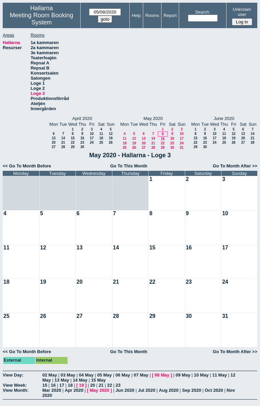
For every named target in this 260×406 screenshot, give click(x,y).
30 (82, 147)
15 (72, 138)
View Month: (15, 390)
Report (170, 15)
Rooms (152, 15)
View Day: (13, 375)
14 (63, 138)
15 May (98, 380)
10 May (201, 375)
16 (82, 138)
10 (91, 134)
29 (72, 147)
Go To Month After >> (235, 165)
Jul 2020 (146, 390)
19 (110, 138)
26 (110, 142)
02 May (49, 375)
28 (63, 147)
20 (54, 142)
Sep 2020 (191, 390)
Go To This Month (128, 165)
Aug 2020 (168, 390)
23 (82, 142)
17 (91, 138)
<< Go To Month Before (27, 165)
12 (110, 134)
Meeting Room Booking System (41, 19)
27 (54, 147)
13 (54, 138)
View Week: (15, 385)
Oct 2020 (214, 390)
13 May (62, 380)
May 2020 (99, 390)
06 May (122, 375)
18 (101, 138)
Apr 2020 (74, 390)
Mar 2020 (51, 390)
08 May (162, 375)
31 (181, 147)
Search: (202, 12)
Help (136, 15)
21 (63, 142)
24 (91, 142)
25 (101, 142)
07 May (141, 375)
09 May (183, 375)
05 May (104, 375)
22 (72, 142)
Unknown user (242, 12)
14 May (80, 380)
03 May (68, 375)
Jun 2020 (124, 390)
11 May (219, 375)
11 (101, 134)
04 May (86, 375)
